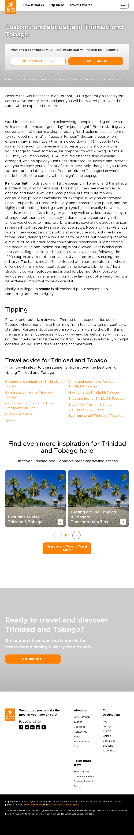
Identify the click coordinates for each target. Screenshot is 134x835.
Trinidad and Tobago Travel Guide (67, 548)
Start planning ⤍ (33, 659)
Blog (76, 746)
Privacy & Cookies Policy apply (63, 805)
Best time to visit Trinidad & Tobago (95, 415)
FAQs (77, 737)
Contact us (80, 732)
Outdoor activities (18, 414)
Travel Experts (80, 5)
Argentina (108, 751)
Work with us (81, 741)
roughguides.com (16, 80)
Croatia (107, 731)
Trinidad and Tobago (85, 80)
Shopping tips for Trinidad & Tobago (96, 398)
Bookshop (80, 727)
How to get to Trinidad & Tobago (94, 392)
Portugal (108, 726)
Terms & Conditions (32, 805)
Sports (10, 420)
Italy (105, 721)
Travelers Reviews (85, 776)
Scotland (108, 746)
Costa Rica (109, 741)
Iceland (107, 736)
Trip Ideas (56, 5)
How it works (33, 5)
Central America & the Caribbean (49, 80)
